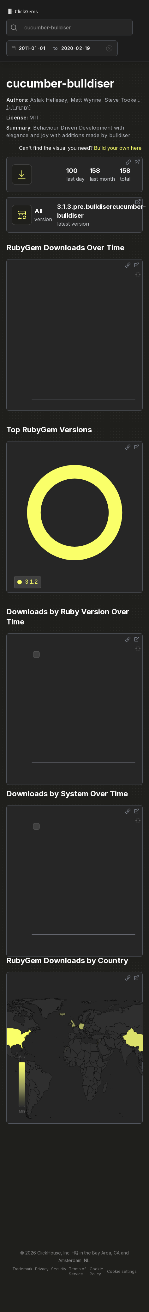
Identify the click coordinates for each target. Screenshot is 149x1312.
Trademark (22, 1268)
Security (58, 1268)
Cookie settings (122, 1271)
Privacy (42, 1268)
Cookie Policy (96, 1271)
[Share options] (128, 162)
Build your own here (117, 148)
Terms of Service (77, 1271)
